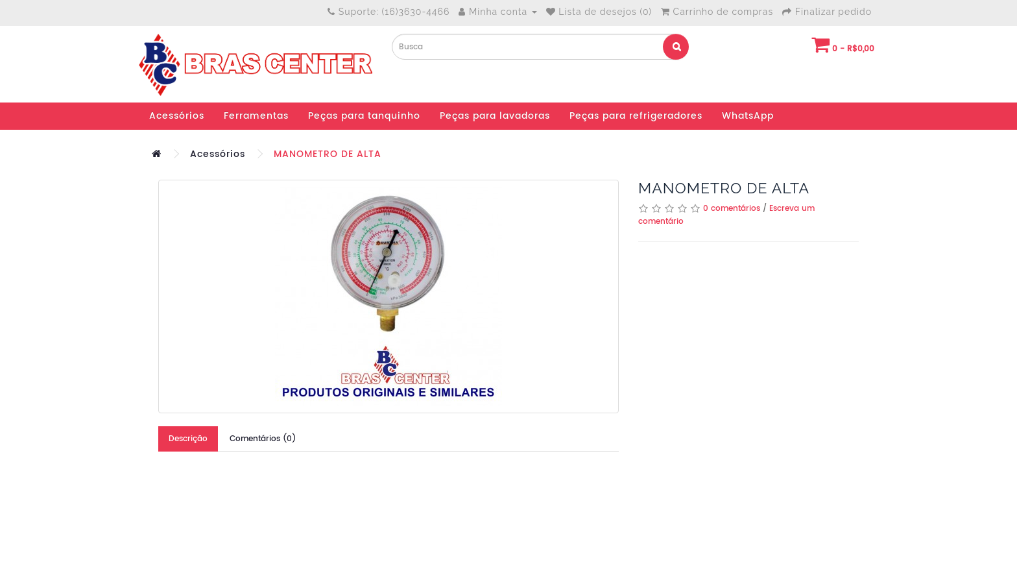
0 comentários (731, 208)
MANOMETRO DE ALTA (327, 154)
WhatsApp (748, 115)
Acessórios (176, 115)
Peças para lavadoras (495, 115)
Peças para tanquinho (364, 115)
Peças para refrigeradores (635, 115)
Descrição (188, 439)
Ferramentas (256, 115)
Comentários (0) (263, 439)
